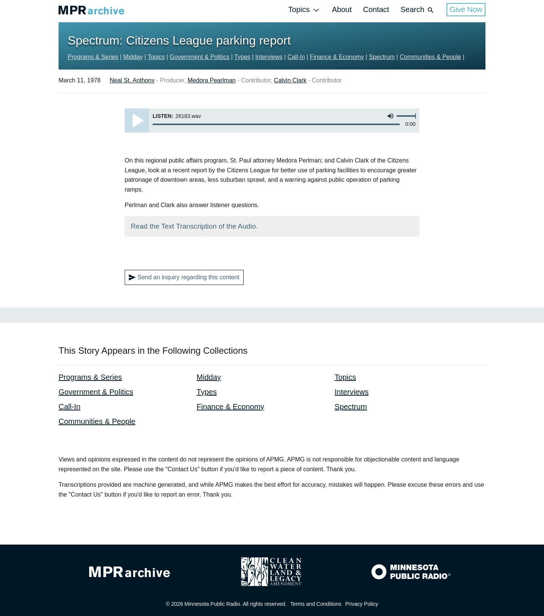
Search (417, 10)
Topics (304, 10)
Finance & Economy (337, 57)
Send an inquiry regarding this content (184, 277)
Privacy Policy (361, 604)
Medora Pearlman (212, 80)
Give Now (466, 9)
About (342, 9)
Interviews (269, 57)
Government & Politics (199, 57)
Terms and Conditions (315, 604)
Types (242, 57)
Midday (133, 57)
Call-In (296, 57)
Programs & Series (93, 57)
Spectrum (381, 57)
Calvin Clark (290, 80)
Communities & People (430, 57)
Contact (376, 9)
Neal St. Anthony (132, 80)
